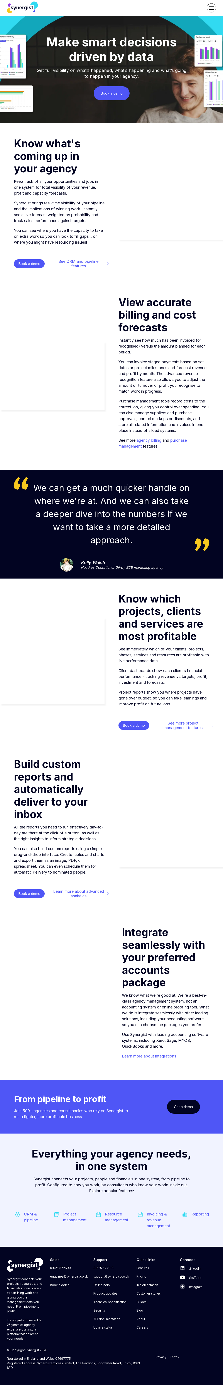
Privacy (161, 1357)
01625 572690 (60, 1268)
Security (99, 1310)
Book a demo (59, 1285)
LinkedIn (190, 1268)
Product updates (105, 1293)
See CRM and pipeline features (78, 263)
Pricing (141, 1276)
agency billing (149, 440)
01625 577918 (103, 1268)
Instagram (191, 1287)
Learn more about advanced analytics (78, 893)
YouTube (190, 1278)
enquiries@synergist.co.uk (69, 1276)
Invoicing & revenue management (158, 1220)
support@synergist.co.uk (111, 1276)
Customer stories (149, 1293)
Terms (174, 1357)
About (141, 1319)
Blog (140, 1310)
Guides (142, 1302)
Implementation (147, 1285)
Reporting (200, 1214)
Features (143, 1268)
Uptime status (103, 1327)
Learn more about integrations (149, 1056)
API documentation (106, 1319)
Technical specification (110, 1302)
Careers (142, 1327)
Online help (101, 1285)
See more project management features (183, 725)
